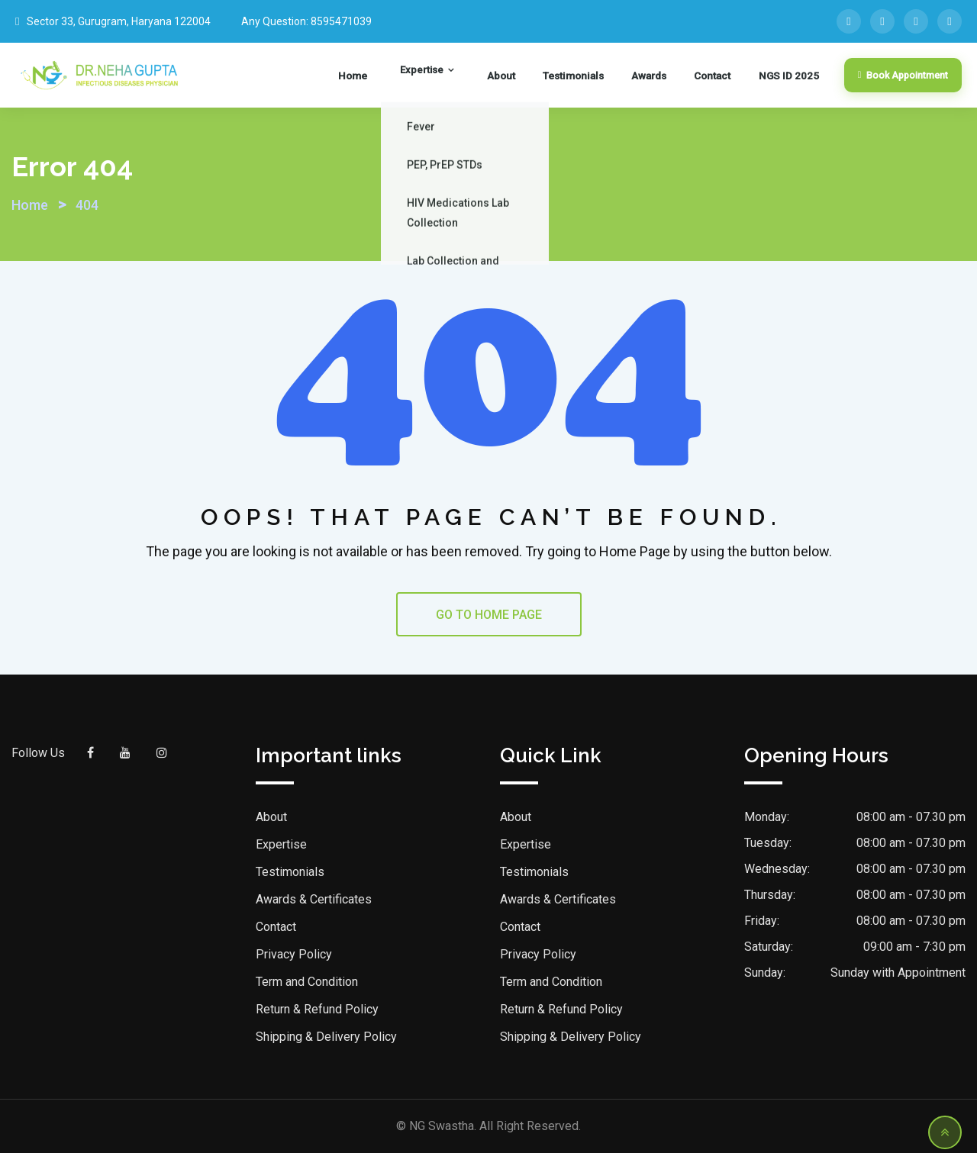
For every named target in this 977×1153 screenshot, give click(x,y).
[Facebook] (849, 21)
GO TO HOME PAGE (489, 614)
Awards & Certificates (314, 899)
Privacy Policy (294, 954)
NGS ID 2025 (785, 75)
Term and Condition (307, 981)
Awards (661, 75)
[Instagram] (949, 21)
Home (402, 75)
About (525, 75)
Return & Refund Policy (317, 1009)
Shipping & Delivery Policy (326, 1036)
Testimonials (591, 75)
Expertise (459, 75)
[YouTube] (916, 21)
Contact (717, 75)
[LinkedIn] (882, 21)
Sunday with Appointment (898, 972)
